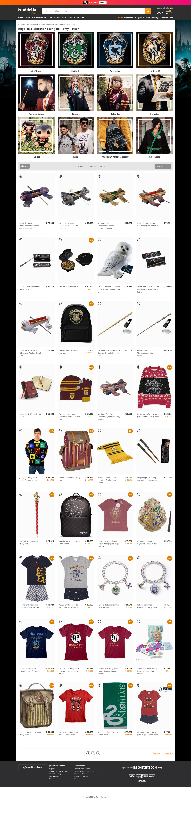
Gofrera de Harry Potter (68, 287)
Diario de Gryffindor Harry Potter (30, 415)
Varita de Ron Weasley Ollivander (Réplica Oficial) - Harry (109, 416)
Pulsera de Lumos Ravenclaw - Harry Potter (147, 606)
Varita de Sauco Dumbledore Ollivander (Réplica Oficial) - (29, 225)
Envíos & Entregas (55, 774)
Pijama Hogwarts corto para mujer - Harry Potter (147, 733)
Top (120, 17)
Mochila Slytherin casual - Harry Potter (69, 542)
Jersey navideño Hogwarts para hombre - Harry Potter (148, 415)
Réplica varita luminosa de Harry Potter (30, 288)
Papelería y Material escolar (115, 156)
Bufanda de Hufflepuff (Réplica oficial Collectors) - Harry (109, 480)
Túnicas (76, 114)
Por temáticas (39, 17)
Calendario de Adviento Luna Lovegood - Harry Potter (147, 671)
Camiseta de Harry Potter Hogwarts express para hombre (108, 671)
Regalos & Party (73, 17)
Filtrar (23, 166)
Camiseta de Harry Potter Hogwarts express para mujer (69, 671)
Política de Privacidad (81, 774)
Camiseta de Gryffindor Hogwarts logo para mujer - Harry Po (109, 544)
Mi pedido (53, 768)
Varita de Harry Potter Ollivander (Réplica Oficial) (148, 224)
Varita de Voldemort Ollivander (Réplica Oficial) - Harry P (70, 225)
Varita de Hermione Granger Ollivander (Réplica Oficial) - (106, 225)
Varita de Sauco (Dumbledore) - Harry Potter (146, 353)
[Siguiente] (103, 753)
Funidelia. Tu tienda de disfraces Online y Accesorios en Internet (27, 11)
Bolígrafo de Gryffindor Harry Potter (28, 542)
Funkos (36, 156)
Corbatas (154, 114)
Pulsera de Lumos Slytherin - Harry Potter (109, 606)
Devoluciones (54, 776)
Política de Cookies (81, 776)
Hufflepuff (155, 71)
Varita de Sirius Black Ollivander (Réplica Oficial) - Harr (30, 353)
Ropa (75, 156)
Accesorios (55, 17)
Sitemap (77, 779)
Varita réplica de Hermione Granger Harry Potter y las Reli (109, 353)
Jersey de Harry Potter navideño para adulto (28, 478)
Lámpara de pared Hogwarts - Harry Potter (147, 542)
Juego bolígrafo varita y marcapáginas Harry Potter (148, 478)
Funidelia (21, 24)
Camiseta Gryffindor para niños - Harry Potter (69, 733)
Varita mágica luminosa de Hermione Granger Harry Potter (148, 289)
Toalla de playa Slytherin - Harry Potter (108, 733)
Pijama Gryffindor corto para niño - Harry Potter (29, 606)
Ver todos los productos (163, 753)
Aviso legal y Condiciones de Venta (86, 771)
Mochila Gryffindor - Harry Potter (69, 478)
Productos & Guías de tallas (59, 771)
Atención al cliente (32, 767)
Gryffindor (36, 71)
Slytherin (75, 71)
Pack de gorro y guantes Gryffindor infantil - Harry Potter (69, 416)
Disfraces (23, 17)
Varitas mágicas (36, 114)
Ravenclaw (115, 71)
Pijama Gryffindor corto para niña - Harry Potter (68, 606)
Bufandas (115, 114)
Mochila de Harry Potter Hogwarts (68, 351)
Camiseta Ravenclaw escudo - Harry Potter (28, 669)
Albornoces (154, 156)
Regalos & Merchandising (36, 24)
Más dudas (53, 779)
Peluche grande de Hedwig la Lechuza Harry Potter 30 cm (109, 289)
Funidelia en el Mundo (82, 768)
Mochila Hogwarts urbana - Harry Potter (30, 733)
